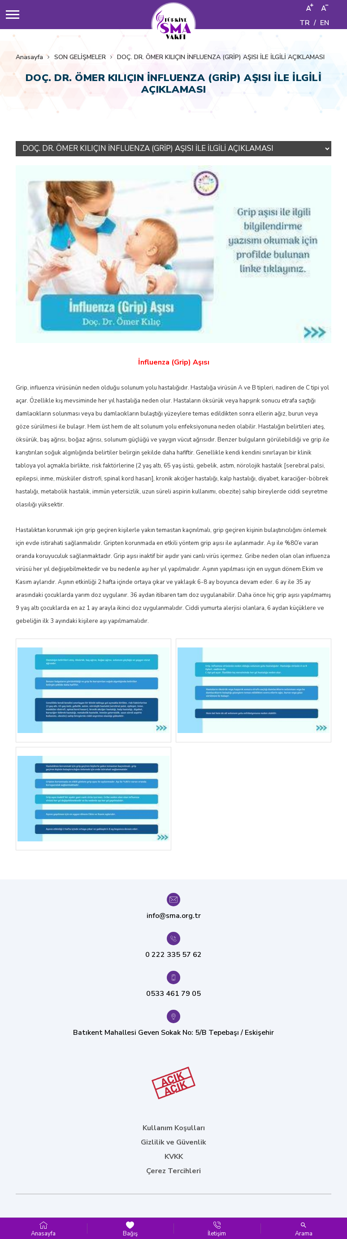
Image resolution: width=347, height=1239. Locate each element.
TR (304, 23)
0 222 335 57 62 (173, 955)
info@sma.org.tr (174, 916)
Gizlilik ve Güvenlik (173, 1142)
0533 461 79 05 (173, 994)
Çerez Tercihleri (173, 1171)
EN (324, 23)
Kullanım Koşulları (174, 1128)
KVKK (174, 1157)
